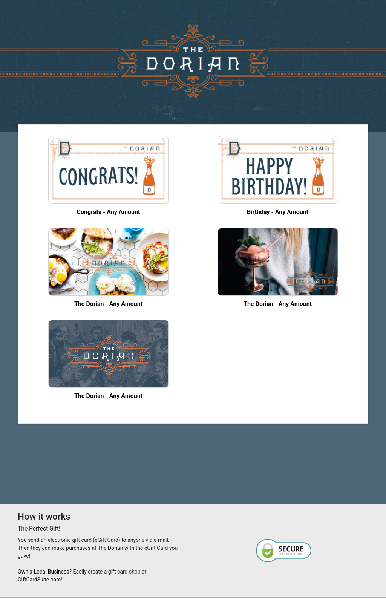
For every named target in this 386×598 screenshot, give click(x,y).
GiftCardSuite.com (39, 580)
